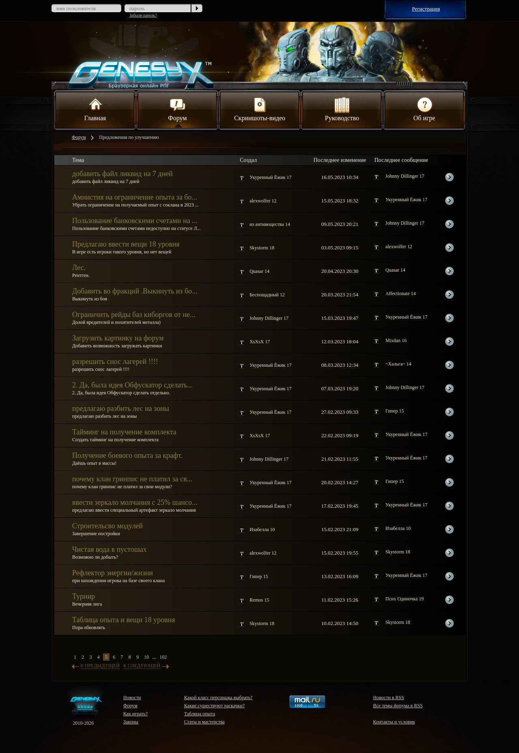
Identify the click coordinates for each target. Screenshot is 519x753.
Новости (132, 697)
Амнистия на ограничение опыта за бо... (134, 197)
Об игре (424, 108)
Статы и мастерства (204, 722)
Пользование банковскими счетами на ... (134, 221)
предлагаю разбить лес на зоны (120, 408)
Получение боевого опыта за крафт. (127, 455)
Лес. (79, 268)
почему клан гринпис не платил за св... (132, 479)
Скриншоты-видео (259, 108)
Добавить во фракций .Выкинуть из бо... (134, 291)
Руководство (342, 108)
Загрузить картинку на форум (118, 338)
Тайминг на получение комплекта (124, 432)
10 (146, 657)
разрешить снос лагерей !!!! (115, 361)
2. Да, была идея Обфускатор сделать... (132, 385)
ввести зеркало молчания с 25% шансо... (134, 502)
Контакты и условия (394, 722)
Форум (177, 108)
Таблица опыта (199, 714)
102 (163, 657)
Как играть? (135, 714)
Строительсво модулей (107, 526)
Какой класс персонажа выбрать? (218, 697)
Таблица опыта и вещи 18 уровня (123, 620)
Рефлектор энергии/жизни (112, 573)
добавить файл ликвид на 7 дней (122, 174)
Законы (130, 722)
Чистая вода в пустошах (109, 549)
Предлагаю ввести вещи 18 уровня (126, 244)
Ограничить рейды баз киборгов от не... (133, 315)
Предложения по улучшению (129, 137)
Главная (95, 108)
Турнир (83, 596)
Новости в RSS (388, 697)
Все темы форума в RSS (397, 705)
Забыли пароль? (143, 15)
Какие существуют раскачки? (214, 705)
